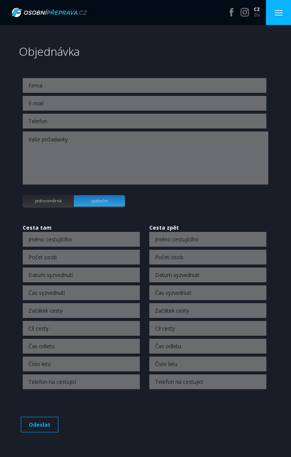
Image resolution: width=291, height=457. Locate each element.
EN (257, 15)
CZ (257, 9)
